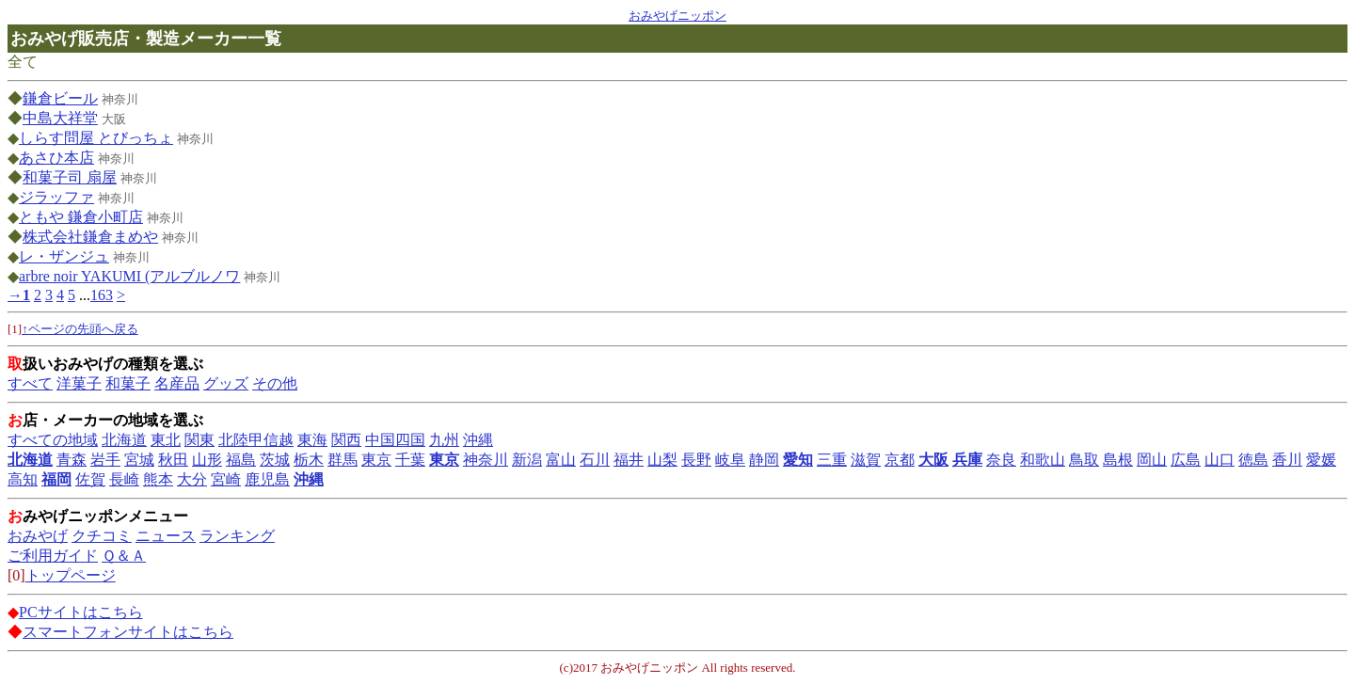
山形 (207, 460)
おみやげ (38, 536)
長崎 (124, 479)
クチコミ (102, 536)
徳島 (1253, 460)
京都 (900, 460)
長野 (696, 460)
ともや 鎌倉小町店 (81, 217)
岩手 (105, 460)
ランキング (237, 536)
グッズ (225, 383)
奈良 (1001, 460)
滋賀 (866, 460)
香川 (1287, 460)
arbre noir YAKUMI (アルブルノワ (129, 276)
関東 (199, 440)
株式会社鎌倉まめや (90, 237)
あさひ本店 (56, 158)
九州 (444, 440)
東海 (312, 440)
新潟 (527, 460)
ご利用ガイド (53, 556)
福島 (241, 460)
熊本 (158, 479)
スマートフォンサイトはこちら (128, 632)
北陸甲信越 (256, 440)
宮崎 (226, 479)
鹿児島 (267, 479)
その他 (274, 383)
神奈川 (485, 460)
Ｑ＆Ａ (124, 556)
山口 (1219, 460)
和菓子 (128, 383)
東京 (376, 460)
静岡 (764, 460)
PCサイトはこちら (81, 612)
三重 (832, 460)
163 (101, 295)
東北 (166, 440)
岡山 (1152, 460)
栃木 (309, 460)
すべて (30, 383)
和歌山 (1042, 460)
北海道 (124, 440)
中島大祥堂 (60, 118)
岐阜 (730, 460)
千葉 (410, 460)
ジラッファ (56, 197)
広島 (1186, 460)
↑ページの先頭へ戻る (80, 329)
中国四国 (395, 440)
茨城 (275, 460)
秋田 (173, 460)
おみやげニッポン (677, 15)
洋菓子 (79, 383)
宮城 (139, 460)
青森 (71, 460)
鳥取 (1084, 460)
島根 (1118, 460)
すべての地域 (53, 440)
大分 (192, 479)
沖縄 (478, 440)
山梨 (662, 460)
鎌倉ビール (60, 98)
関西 (346, 440)
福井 (629, 460)
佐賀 (90, 479)
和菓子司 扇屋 (70, 177)
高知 (23, 479)
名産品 (176, 383)
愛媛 (1321, 460)
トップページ (70, 575)
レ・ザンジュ (64, 256)
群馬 (342, 460)
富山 (561, 460)
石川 (595, 460)
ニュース (166, 536)
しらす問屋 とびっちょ (96, 138)
